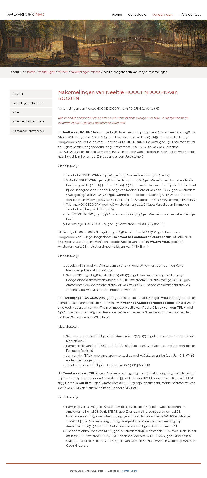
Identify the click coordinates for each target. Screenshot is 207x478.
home (31, 72)
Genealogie (137, 14)
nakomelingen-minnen (85, 72)
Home (117, 14)
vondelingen (46, 72)
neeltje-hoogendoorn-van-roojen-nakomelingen (135, 72)
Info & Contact (189, 14)
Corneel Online (129, 471)
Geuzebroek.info (25, 15)
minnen (63, 72)
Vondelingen (162, 14)
